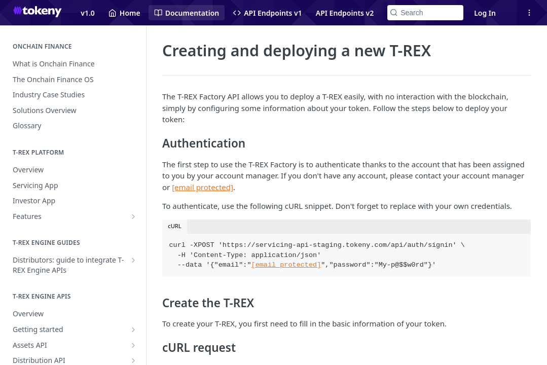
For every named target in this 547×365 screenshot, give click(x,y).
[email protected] (286, 265)
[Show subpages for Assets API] (133, 345)
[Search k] (425, 12)
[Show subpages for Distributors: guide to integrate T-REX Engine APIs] (133, 260)
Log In (485, 13)
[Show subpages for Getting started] (133, 329)
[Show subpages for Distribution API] (133, 360)
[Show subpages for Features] (133, 216)
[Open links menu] (529, 12)
